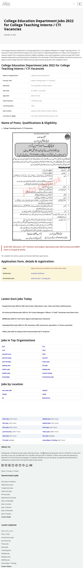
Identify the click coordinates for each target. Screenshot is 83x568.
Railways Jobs (5, 557)
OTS (3, 350)
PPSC (44, 354)
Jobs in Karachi (6, 507)
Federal (44, 390)
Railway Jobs (6, 365)
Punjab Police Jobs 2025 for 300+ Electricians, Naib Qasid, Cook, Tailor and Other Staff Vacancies (36, 306)
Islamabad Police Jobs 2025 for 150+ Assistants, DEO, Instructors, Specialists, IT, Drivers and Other (37, 325)
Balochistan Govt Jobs (8, 498)
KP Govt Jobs (5, 494)
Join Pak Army (6, 358)
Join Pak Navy (6, 362)
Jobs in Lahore (6, 504)
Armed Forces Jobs (7, 537)
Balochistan (46, 398)
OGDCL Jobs (6, 369)
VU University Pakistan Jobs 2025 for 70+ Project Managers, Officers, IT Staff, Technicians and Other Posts (40, 312)
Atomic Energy (47, 373)
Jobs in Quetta (6, 514)
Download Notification (37, 273)
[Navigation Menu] (79, 4)
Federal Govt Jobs (7, 485)
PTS (43, 346)
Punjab (4, 394)
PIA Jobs (45, 365)
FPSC (44, 350)
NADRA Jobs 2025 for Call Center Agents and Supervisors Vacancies (26, 319)
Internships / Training (8, 563)
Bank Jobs (4, 547)
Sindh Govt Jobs (35, 278)
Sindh (44, 394)
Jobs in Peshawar (7, 510)
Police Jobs (46, 362)
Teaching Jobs (46, 278)
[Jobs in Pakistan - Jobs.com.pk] (5, 4)
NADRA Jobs (46, 369)
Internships (6, 377)
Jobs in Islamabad (7, 501)
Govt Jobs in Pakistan (8, 482)
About (3, 471)
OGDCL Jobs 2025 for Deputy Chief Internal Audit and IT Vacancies (25, 332)
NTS (3, 346)
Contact (16, 471)
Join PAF (45, 358)
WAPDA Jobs (6, 373)
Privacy (9, 471)
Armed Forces (6, 354)
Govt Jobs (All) (7, 390)
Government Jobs (48, 377)
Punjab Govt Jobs (7, 488)
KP (3, 398)
